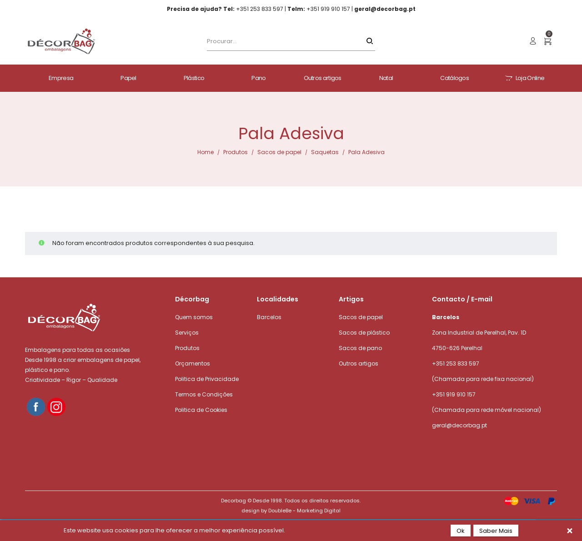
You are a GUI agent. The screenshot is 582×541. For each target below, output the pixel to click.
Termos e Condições (204, 394)
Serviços (187, 332)
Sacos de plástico (364, 332)
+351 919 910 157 (454, 394)
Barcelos (269, 317)
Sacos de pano (360, 348)
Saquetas (325, 152)
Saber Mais (495, 530)
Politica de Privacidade (207, 379)
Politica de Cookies (201, 410)
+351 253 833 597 (455, 363)
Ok (461, 530)
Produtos (235, 152)
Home (205, 152)
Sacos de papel (279, 152)
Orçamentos (192, 363)
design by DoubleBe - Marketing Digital (291, 510)
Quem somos (194, 317)
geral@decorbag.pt (459, 425)
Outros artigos (358, 363)
